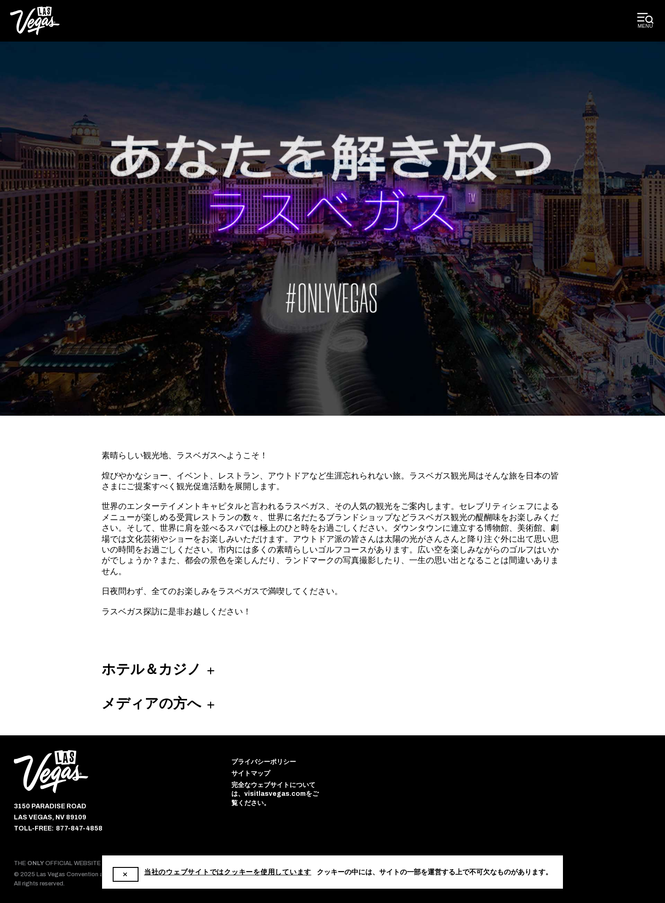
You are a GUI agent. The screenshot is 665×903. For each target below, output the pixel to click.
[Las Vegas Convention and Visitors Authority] (35, 20)
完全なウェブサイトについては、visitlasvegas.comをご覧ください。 (275, 794)
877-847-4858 (79, 828)
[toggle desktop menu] (645, 21)
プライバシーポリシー (263, 761)
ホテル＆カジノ (151, 669)
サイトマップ (250, 773)
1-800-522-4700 (346, 872)
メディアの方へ (151, 703)
